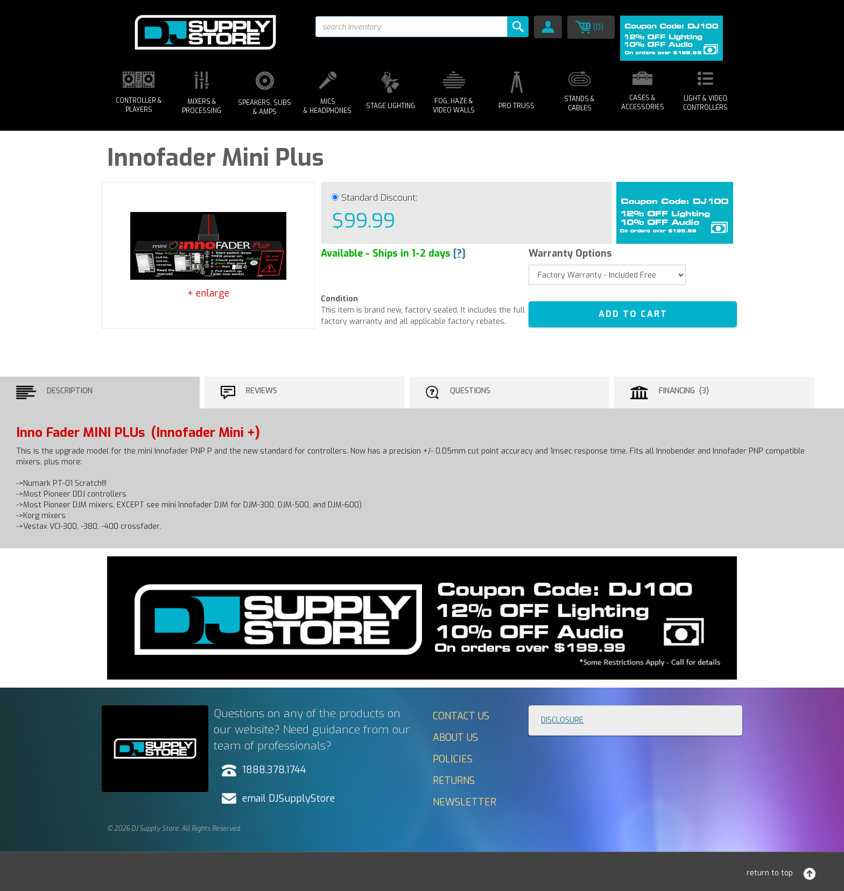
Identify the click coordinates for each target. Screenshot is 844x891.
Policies (453, 759)
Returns (454, 780)
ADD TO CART (633, 314)
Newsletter (464, 802)
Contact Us (461, 716)
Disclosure (562, 720)
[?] (459, 253)
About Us (455, 737)
